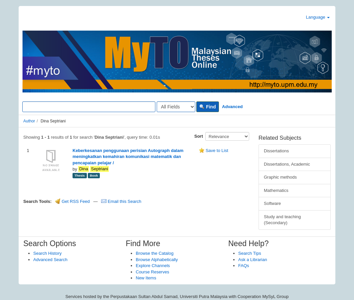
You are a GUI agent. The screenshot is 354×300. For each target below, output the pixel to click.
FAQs (243, 265)
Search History (47, 253)
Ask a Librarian (252, 259)
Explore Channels (153, 265)
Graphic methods (280, 177)
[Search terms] (88, 106)
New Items (146, 277)
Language (318, 17)
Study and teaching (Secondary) (282, 219)
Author (29, 121)
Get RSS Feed (72, 201)
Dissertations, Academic (287, 164)
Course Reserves (152, 271)
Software (272, 203)
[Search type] (176, 106)
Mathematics (276, 190)
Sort (198, 136)
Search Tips (249, 253)
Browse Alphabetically (157, 259)
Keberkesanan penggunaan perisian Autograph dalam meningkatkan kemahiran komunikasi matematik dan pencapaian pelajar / (128, 156)
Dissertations (276, 150)
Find (207, 106)
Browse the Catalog (154, 253)
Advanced (232, 106)
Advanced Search (50, 259)
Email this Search (121, 201)
